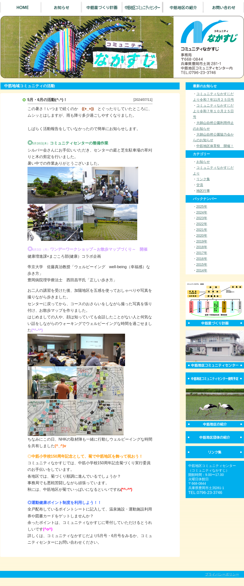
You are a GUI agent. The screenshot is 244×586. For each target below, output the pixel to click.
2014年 (201, 270)
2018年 (201, 247)
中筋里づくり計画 (101, 7)
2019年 (201, 241)
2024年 (201, 212)
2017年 (201, 253)
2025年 (201, 206)
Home (20, 7)
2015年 (201, 264)
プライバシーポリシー (222, 574)
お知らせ (61, 7)
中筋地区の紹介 (183, 7)
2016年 (201, 259)
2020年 (201, 235)
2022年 (201, 224)
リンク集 (203, 179)
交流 (199, 185)
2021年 (201, 230)
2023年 (201, 218)
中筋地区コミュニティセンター (142, 7)
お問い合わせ (223, 7)
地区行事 (203, 191)
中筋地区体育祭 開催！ (215, 146)
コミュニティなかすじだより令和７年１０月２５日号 (213, 111)
